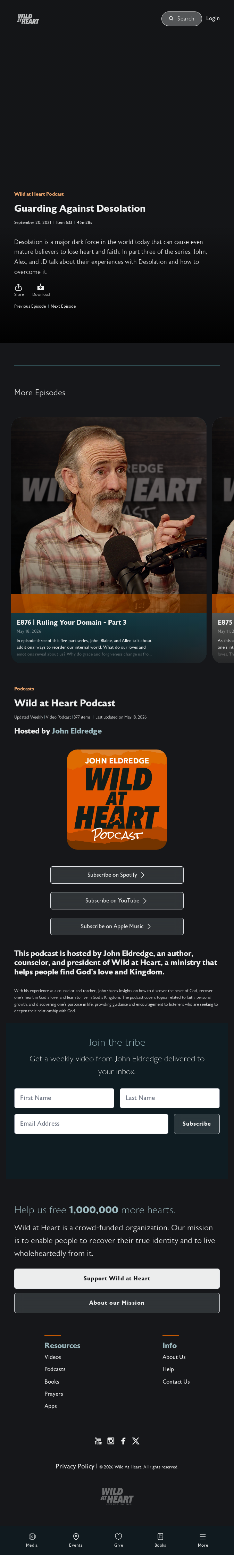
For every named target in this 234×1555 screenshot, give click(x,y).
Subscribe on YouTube (117, 901)
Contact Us (176, 1382)
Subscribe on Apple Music (117, 926)
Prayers (53, 1394)
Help (168, 1369)
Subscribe (197, 1123)
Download (41, 290)
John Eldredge (77, 731)
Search (182, 19)
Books (160, 1540)
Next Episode (63, 306)
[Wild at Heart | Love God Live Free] (36, 19)
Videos (52, 1357)
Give (118, 1540)
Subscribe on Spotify (117, 875)
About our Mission (117, 1302)
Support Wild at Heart (117, 1278)
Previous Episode (30, 306)
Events (75, 1540)
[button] (19, 290)
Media (32, 1540)
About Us (174, 1357)
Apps (50, 1406)
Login (213, 18)
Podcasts (24, 688)
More (203, 1540)
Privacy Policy (75, 1466)
